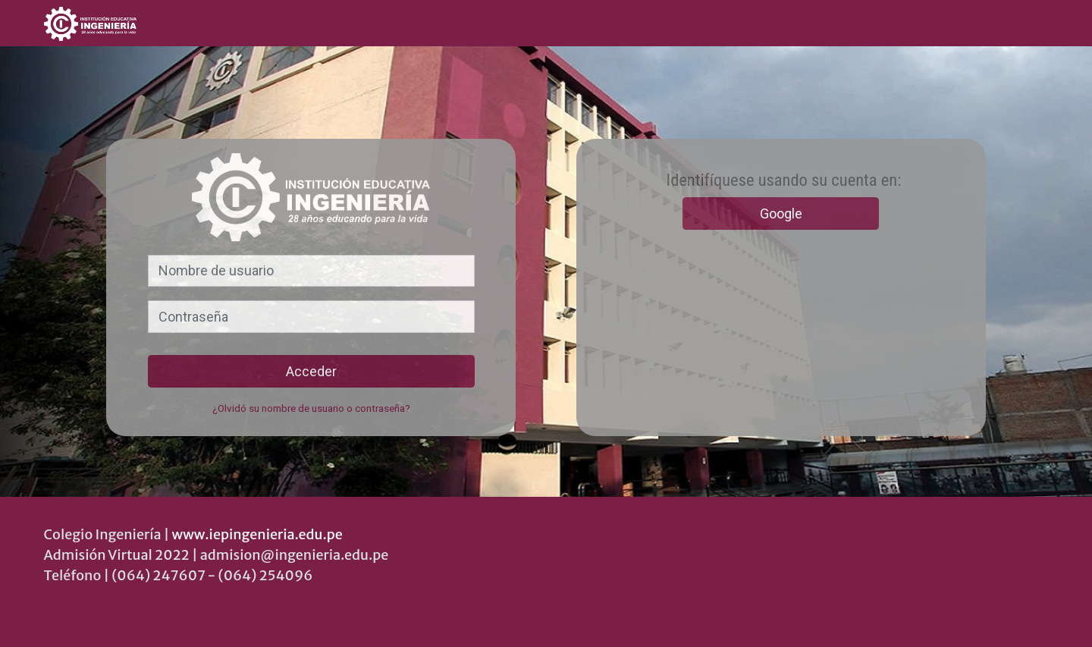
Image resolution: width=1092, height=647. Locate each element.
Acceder (311, 371)
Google (781, 213)
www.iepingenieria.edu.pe (257, 534)
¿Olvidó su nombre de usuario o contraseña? (311, 408)
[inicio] (144, 24)
